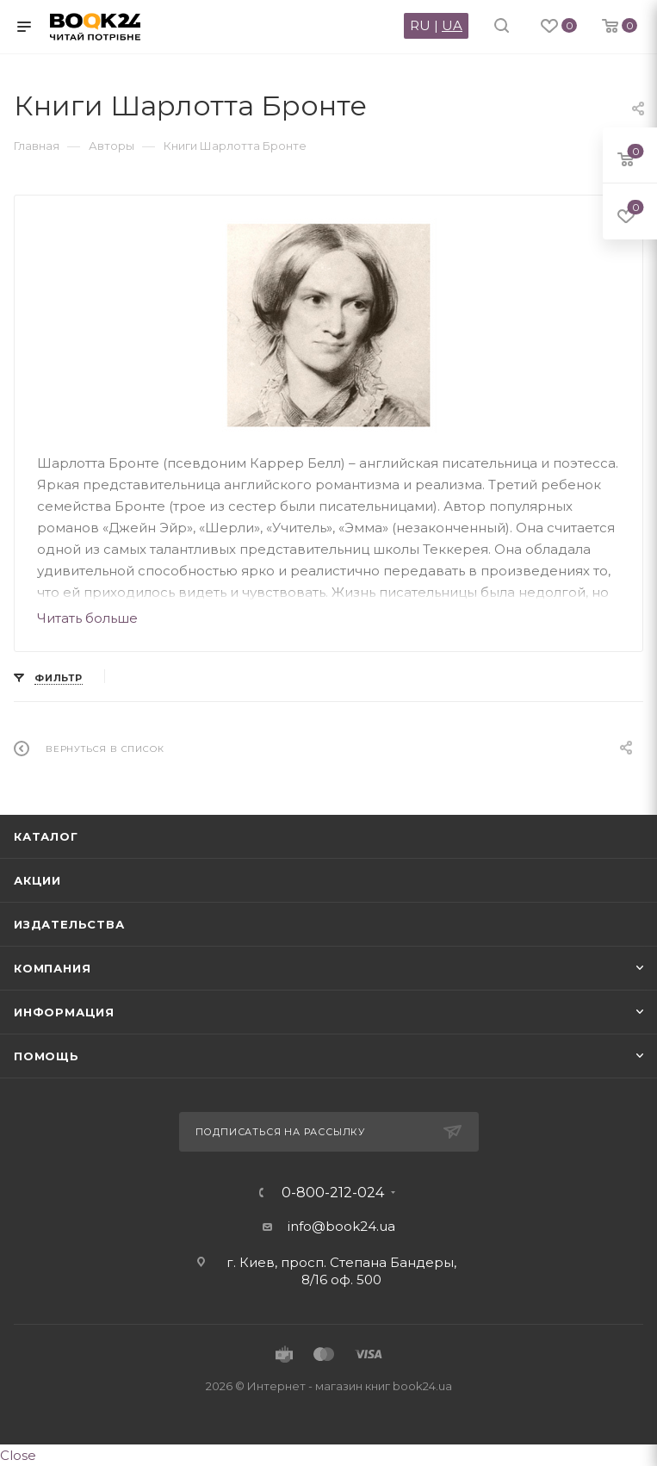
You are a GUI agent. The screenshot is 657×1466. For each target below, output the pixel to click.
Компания (52, 968)
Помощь (46, 1056)
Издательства (69, 924)
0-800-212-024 (333, 1193)
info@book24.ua (341, 1226)
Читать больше (87, 618)
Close (18, 1455)
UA (452, 25)
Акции (37, 880)
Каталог (46, 836)
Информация (64, 1012)
